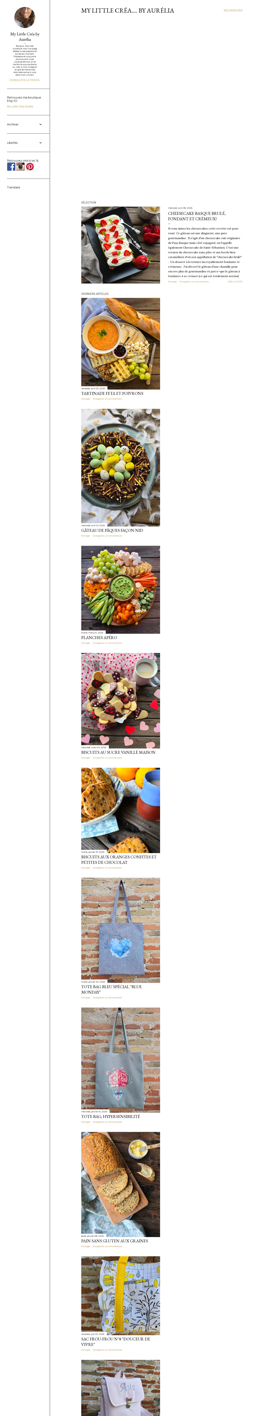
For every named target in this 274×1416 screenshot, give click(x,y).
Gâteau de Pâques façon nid (112, 530)
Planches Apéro (99, 637)
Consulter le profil (25, 80)
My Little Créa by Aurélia (24, 36)
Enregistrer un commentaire (194, 281)
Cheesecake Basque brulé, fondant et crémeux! (197, 216)
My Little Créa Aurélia (20, 106)
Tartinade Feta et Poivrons (112, 393)
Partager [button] (172, 281)
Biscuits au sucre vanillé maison (118, 752)
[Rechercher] (233, 10)
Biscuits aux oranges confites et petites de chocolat (119, 859)
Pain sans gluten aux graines (114, 1241)
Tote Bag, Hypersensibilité (110, 1116)
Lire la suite (235, 281)
